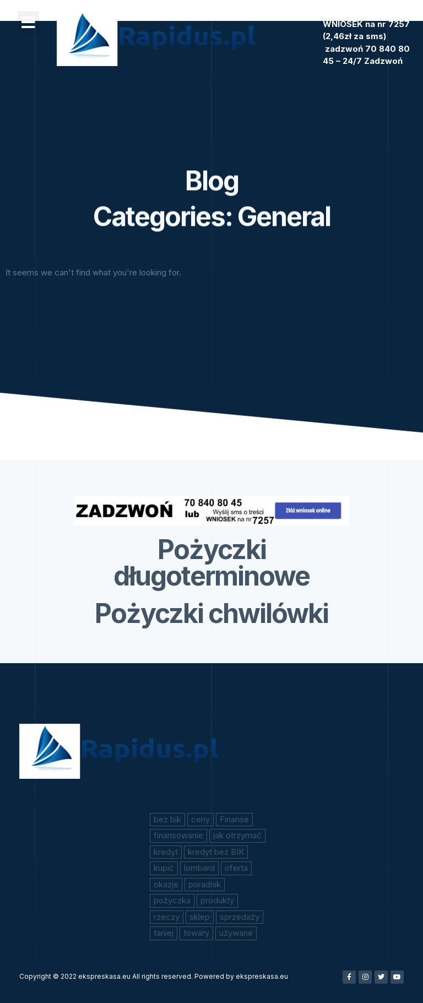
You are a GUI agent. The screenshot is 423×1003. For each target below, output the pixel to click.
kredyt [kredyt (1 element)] (166, 852)
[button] (28, 22)
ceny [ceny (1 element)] (200, 819)
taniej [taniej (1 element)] (163, 933)
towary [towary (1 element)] (196, 933)
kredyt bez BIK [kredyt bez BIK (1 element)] (216, 852)
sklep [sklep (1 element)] (199, 917)
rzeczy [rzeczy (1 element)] (167, 917)
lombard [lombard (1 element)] (199, 868)
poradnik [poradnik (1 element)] (204, 884)
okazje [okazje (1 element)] (166, 884)
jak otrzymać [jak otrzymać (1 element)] (237, 835)
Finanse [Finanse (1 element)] (234, 819)
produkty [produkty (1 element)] (217, 900)
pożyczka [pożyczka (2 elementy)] (172, 900)
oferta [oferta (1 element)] (236, 868)
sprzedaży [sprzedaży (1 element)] (239, 917)
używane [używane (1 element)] (236, 933)
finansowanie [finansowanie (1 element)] (178, 835)
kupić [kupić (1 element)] (164, 868)
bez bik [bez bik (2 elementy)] (167, 819)
